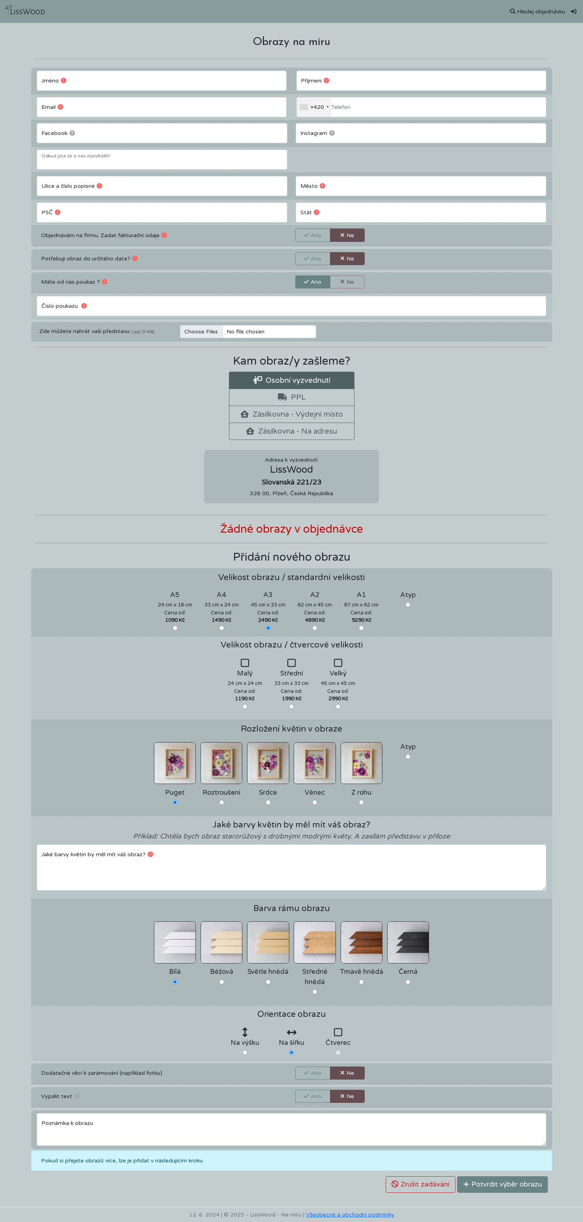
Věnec (315, 793)
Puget (175, 793)
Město (315, 185)
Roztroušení (221, 793)
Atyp (408, 595)
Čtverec (338, 1043)
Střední (291, 673)
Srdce (268, 793)
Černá (408, 972)
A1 (361, 595)
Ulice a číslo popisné (74, 185)
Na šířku (291, 1043)
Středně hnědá (315, 977)
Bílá (175, 972)
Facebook (60, 133)
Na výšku (245, 1043)
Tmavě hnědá (361, 972)
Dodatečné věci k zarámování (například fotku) (101, 1073)
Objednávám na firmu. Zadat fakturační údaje (104, 235)
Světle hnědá (268, 972)
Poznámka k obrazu (67, 1123)
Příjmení (317, 80)
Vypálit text (60, 1096)
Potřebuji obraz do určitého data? (89, 258)
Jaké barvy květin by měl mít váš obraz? (99, 854)
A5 (175, 595)
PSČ (53, 212)
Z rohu (361, 793)
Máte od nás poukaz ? (74, 281)
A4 (221, 595)
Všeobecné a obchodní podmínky (350, 1214)
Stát (312, 212)
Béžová (221, 972)
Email (54, 106)
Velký (338, 673)
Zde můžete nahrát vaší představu (84, 331)
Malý (245, 673)
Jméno (56, 80)
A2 (315, 595)
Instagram (319, 133)
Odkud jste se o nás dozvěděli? (76, 156)
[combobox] (314, 107)
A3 (268, 595)
